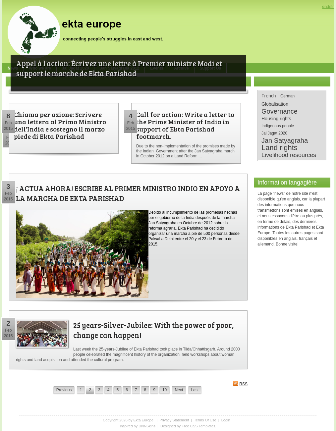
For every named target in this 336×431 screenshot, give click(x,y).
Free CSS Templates (198, 426)
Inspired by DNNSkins (137, 426)
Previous (64, 390)
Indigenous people (277, 126)
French (268, 96)
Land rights (279, 148)
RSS (240, 383)
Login (225, 420)
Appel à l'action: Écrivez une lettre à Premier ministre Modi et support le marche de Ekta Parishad (119, 68)
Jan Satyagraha (284, 140)
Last (195, 390)
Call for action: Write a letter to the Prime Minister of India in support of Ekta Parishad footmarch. (185, 125)
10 (164, 390)
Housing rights (276, 119)
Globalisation (274, 104)
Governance (279, 111)
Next (179, 390)
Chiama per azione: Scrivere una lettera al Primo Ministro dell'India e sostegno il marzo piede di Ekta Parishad (60, 125)
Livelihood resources (288, 155)
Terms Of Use (205, 420)
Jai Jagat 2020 (274, 133)
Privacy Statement (174, 420)
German (287, 96)
